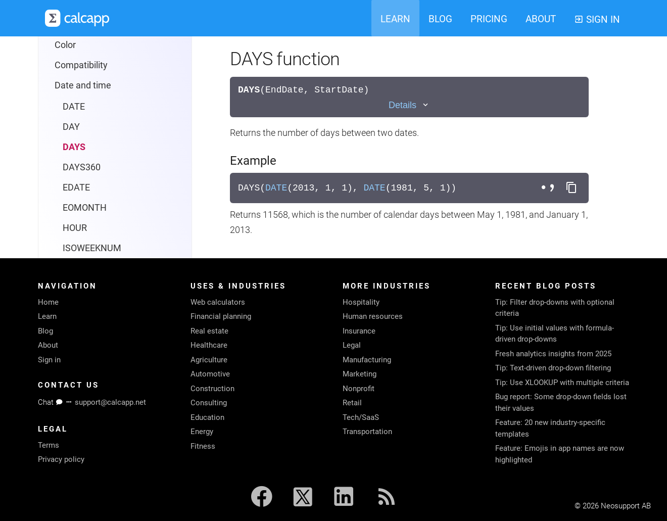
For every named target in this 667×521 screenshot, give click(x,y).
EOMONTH (85, 207)
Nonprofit (358, 388)
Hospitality (361, 302)
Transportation (367, 431)
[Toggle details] (409, 105)
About (48, 345)
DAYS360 (82, 167)
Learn (47, 316)
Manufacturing (367, 359)
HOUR (75, 227)
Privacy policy (61, 459)
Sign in (49, 359)
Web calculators (217, 302)
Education (207, 417)
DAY (71, 126)
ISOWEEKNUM (92, 248)
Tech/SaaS (361, 417)
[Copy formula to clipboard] (571, 188)
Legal (352, 345)
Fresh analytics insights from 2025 (553, 353)
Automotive (210, 373)
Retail (352, 402)
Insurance (359, 331)
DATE (74, 106)
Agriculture (208, 359)
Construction (212, 388)
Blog (45, 331)
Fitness (202, 446)
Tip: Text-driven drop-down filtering (553, 367)
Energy (201, 431)
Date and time (83, 85)
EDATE (76, 187)
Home (48, 302)
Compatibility (81, 65)
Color (65, 44)
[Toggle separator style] (549, 188)
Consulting (208, 402)
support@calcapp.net (110, 402)
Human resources (373, 316)
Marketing (359, 373)
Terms (48, 445)
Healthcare (208, 345)
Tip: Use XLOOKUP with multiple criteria (562, 382)
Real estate (209, 331)
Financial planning (220, 316)
